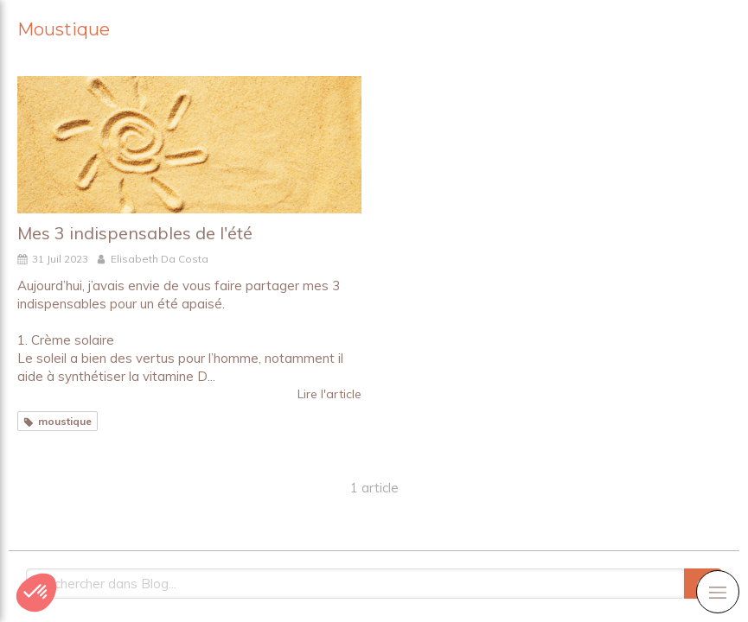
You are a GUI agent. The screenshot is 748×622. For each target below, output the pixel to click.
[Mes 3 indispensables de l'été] (189, 144)
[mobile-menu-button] (717, 591)
